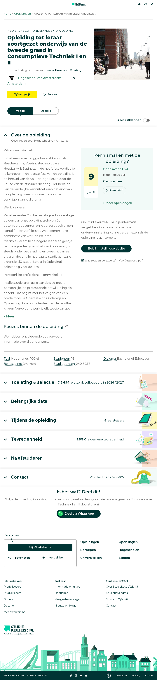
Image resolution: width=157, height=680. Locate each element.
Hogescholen (129, 550)
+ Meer (9, 316)
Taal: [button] (7, 358)
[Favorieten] (145, 4)
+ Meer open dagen (117, 203)
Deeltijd (46, 111)
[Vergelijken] (139, 4)
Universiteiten (91, 558)
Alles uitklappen (133, 120)
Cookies (149, 675)
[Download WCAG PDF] (109, 675)
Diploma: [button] (110, 358)
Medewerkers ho (14, 612)
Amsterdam (16, 83)
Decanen (9, 605)
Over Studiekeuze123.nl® (122, 586)
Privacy (136, 675)
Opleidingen (22, 13)
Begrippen (61, 593)
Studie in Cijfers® (117, 599)
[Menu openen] (6, 4)
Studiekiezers (12, 593)
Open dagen (128, 542)
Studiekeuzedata (117, 593)
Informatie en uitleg (68, 586)
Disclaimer (122, 675)
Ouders (8, 599)
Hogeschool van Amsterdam (39, 78)
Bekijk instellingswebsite (106, 248)
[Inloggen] (151, 4)
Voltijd (20, 111)
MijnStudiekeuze (40, 547)
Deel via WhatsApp (76, 513)
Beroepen (88, 550)
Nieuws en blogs (65, 605)
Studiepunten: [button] (65, 364)
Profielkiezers (12, 586)
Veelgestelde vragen (68, 599)
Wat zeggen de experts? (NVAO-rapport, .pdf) (112, 260)
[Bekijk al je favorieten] (19, 558)
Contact (111, 605)
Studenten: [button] (62, 358)
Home (7, 13)
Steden (124, 558)
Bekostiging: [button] (13, 364)
